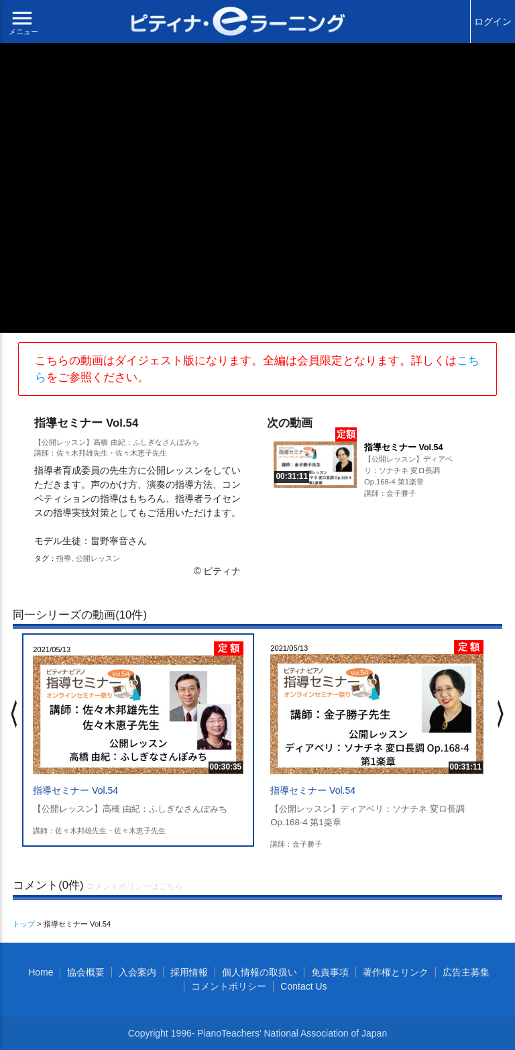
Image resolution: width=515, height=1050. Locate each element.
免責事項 (330, 972)
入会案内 (137, 972)
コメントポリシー (228, 986)
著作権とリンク (395, 972)
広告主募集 (466, 972)
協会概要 (86, 972)
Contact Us (303, 986)
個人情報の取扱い (259, 972)
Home (40, 972)
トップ (24, 924)
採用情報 (189, 972)
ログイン (493, 21)
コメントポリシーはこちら (135, 886)
